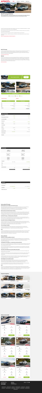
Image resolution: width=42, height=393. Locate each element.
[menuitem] (18, 1)
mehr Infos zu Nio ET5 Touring (5, 54)
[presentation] (1, 85)
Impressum (12, 382)
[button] (23, 1)
